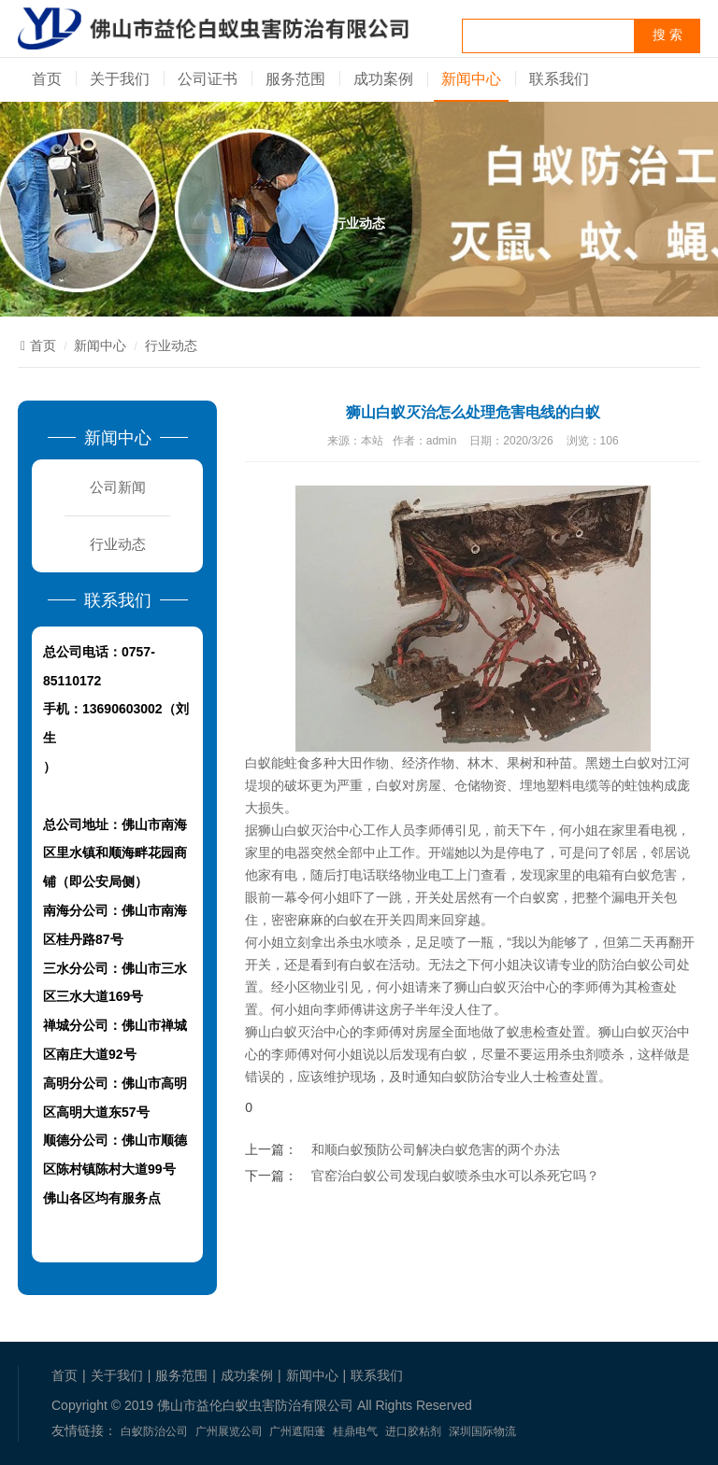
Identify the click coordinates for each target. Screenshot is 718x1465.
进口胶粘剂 (413, 1431)
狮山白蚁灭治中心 (310, 830)
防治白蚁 (624, 964)
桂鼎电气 (355, 1431)
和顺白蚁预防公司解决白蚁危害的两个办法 (435, 1149)
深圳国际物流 (482, 1431)
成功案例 (383, 79)
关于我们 (120, 79)
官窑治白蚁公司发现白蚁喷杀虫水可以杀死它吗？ (455, 1175)
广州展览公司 (229, 1431)
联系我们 (559, 79)
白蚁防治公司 (154, 1431)
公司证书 (207, 79)
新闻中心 (471, 79)
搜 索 (667, 35)
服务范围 (295, 79)
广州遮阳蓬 (297, 1431)
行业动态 (171, 345)
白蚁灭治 (651, 1031)
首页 (47, 79)
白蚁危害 (651, 874)
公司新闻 (118, 487)
